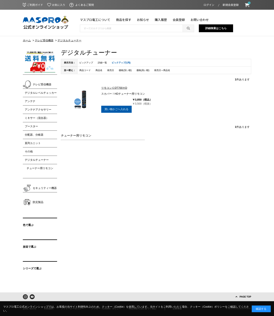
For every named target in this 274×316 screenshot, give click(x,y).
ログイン (209, 5)
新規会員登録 (231, 5)
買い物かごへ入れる (116, 109)
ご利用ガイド (35, 5)
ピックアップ (86, 62)
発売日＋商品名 (162, 70)
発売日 (110, 70)
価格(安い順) (125, 70)
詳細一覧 (102, 62)
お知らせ (143, 19)
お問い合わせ (199, 19)
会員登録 (179, 19)
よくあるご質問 (84, 5)
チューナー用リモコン (76, 135)
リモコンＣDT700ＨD (114, 87)
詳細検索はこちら (216, 28)
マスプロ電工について (95, 19)
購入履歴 (161, 19)
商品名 (99, 70)
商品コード (85, 70)
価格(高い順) (142, 70)
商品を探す (123, 19)
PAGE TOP (245, 296)
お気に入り (58, 5)
